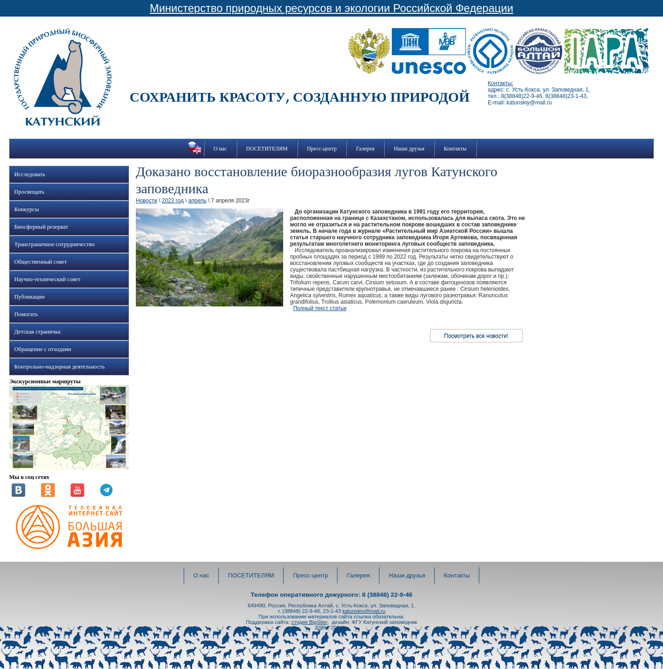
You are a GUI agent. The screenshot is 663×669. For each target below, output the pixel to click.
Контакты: (500, 83)
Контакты (455, 148)
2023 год (173, 200)
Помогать (26, 314)
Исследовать (29, 174)
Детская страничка (37, 331)
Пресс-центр (322, 148)
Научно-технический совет (47, 279)
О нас (220, 148)
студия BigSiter (309, 622)
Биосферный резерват (41, 227)
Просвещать (29, 192)
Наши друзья (409, 148)
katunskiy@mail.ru (364, 611)
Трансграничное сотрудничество (54, 244)
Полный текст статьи (320, 308)
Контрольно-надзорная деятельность (59, 366)
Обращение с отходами (42, 349)
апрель (197, 200)
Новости (146, 200)
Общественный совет (40, 261)
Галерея (365, 148)
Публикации (29, 296)
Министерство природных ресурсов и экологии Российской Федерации (331, 8)
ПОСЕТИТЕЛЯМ (267, 148)
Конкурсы (26, 209)
